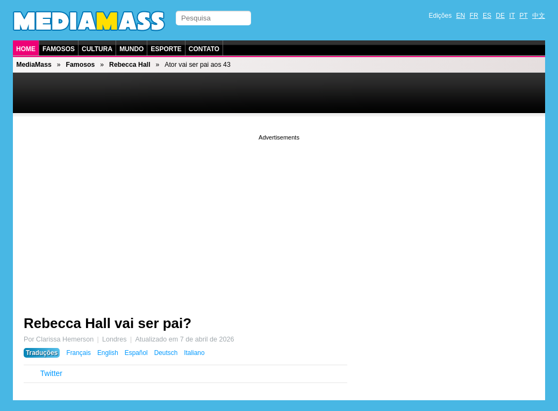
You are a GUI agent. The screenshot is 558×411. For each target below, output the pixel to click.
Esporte (166, 49)
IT (512, 15)
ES (487, 15)
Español (136, 353)
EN (461, 15)
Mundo (131, 49)
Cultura (97, 49)
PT (523, 15)
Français (78, 353)
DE (500, 15)
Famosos (58, 49)
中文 (538, 15)
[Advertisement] (279, 218)
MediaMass (34, 64)
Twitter (51, 373)
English (107, 353)
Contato (204, 49)
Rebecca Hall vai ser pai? (107, 323)
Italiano (194, 353)
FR (474, 15)
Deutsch (166, 353)
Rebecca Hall (130, 64)
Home (25, 49)
